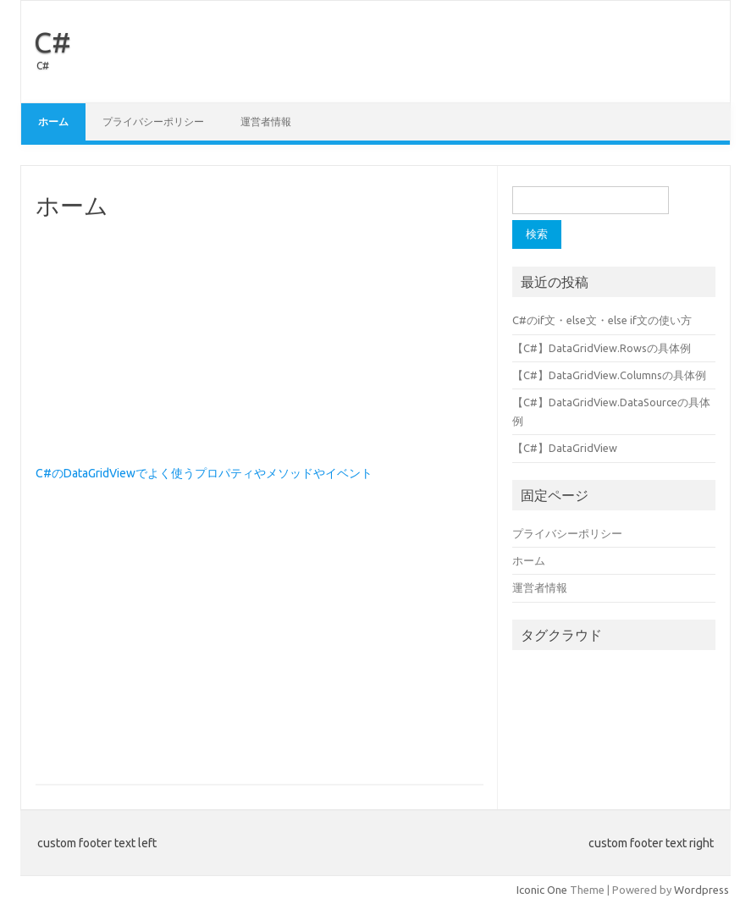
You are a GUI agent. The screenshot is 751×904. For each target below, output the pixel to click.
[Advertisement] (259, 343)
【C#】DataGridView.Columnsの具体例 (609, 375)
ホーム (53, 122)
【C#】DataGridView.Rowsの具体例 (601, 348)
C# (52, 41)
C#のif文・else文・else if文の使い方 (602, 320)
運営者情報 (265, 121)
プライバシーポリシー (153, 121)
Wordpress (701, 890)
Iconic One (541, 890)
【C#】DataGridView (564, 448)
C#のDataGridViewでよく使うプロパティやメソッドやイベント (204, 473)
